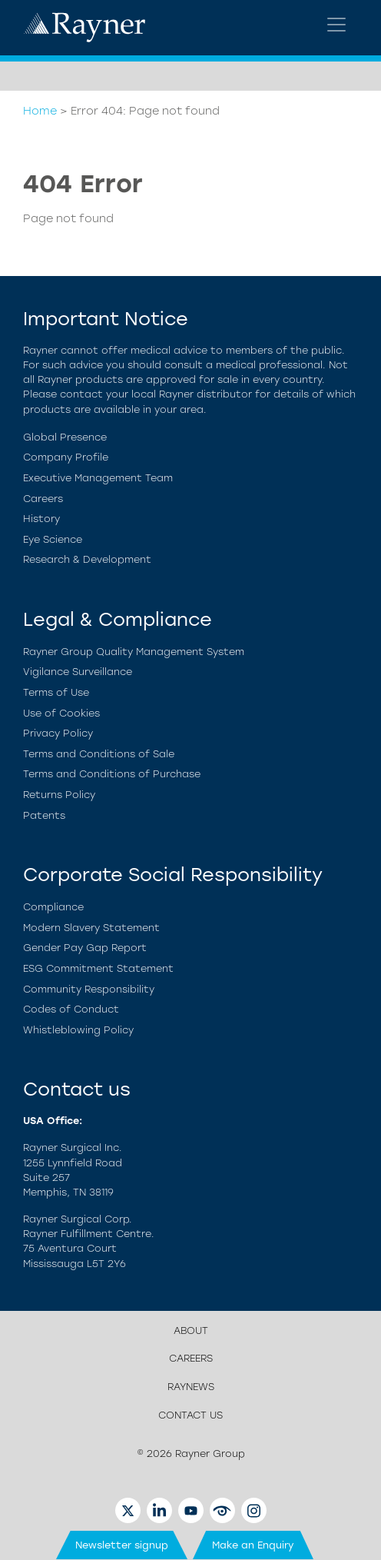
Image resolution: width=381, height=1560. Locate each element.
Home (40, 111)
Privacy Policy (58, 733)
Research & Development (87, 559)
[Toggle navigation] (336, 24)
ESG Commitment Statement (98, 968)
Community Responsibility (88, 989)
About (191, 1330)
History (41, 518)
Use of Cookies (61, 713)
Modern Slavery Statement (91, 927)
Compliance (53, 907)
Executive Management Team (98, 478)
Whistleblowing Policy (78, 1030)
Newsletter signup (121, 1545)
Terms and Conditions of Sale (98, 754)
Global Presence (65, 437)
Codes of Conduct (71, 1009)
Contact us (190, 1415)
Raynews (190, 1386)
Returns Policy (59, 794)
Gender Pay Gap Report (85, 947)
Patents (44, 815)
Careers (43, 498)
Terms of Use (56, 692)
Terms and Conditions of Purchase (111, 774)
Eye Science (52, 539)
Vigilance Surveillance (77, 671)
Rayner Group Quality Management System (133, 651)
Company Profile (65, 457)
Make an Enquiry (253, 1545)
